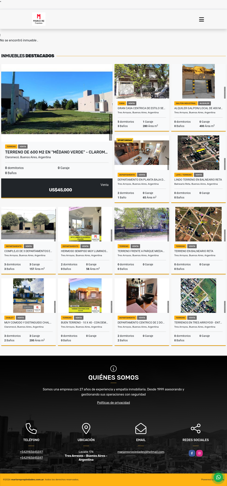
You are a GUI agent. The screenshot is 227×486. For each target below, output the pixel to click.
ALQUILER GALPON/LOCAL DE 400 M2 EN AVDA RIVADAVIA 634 (198, 108)
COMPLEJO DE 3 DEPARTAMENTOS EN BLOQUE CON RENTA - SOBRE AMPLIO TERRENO (28, 251)
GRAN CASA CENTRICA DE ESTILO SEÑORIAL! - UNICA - (142, 108)
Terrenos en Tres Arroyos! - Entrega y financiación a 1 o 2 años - (198, 322)
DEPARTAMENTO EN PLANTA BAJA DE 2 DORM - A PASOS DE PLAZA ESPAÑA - (142, 179)
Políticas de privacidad (113, 403)
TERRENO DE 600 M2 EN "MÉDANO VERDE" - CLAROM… (56, 152)
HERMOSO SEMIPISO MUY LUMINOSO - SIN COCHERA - (85, 251)
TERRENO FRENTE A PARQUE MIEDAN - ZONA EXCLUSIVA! (142, 251)
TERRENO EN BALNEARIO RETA (193, 251)
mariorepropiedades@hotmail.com (140, 452)
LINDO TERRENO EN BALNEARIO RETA (198, 179)
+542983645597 (31, 452)
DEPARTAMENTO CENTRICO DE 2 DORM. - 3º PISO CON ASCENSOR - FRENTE (142, 322)
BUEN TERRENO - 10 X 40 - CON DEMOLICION (85, 322)
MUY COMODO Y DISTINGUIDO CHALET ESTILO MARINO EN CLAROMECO (28, 322)
